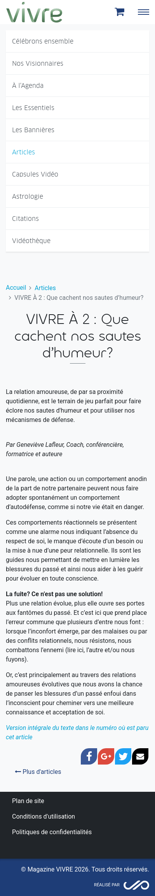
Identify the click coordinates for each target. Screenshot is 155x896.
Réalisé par (107, 884)
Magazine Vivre (34, 12)
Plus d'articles (38, 771)
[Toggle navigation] (143, 12)
